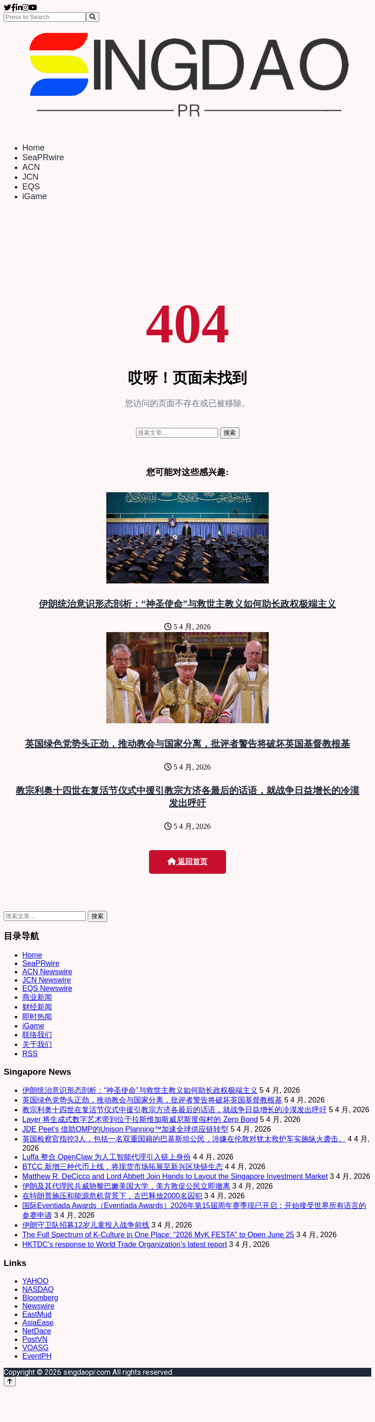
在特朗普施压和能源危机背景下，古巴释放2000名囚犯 (112, 1196)
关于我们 (37, 1044)
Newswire (38, 1306)
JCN (30, 177)
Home (33, 147)
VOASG (35, 1348)
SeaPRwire (43, 157)
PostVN (34, 1339)
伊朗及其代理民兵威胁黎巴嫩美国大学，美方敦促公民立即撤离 (126, 1186)
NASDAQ (38, 1289)
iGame (34, 196)
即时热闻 (37, 1017)
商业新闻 (37, 997)
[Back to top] (10, 1381)
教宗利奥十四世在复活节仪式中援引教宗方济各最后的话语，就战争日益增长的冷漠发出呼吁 (174, 1110)
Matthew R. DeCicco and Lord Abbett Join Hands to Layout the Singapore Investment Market (175, 1176)
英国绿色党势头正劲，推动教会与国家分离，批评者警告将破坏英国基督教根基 (187, 744)
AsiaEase (38, 1323)
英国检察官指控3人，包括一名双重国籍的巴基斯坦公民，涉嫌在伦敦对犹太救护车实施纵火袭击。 (184, 1139)
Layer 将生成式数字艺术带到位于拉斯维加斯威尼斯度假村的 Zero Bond (140, 1119)
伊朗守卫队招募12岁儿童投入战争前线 (85, 1225)
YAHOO (35, 1281)
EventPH (37, 1356)
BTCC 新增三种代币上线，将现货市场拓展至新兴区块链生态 (122, 1167)
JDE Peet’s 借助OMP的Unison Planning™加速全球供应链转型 (125, 1129)
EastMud (37, 1314)
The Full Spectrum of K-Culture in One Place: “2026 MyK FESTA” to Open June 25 (158, 1235)
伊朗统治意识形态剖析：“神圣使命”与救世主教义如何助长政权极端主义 (187, 604)
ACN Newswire (47, 972)
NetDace (36, 1331)
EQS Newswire (47, 988)
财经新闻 (37, 1007)
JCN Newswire (46, 980)
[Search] (92, 17)
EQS (31, 186)
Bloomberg (40, 1298)
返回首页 (187, 861)
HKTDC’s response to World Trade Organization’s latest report (124, 1244)
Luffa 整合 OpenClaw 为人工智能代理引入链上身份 (106, 1157)
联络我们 (37, 1035)
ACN (31, 167)
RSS (30, 1054)
